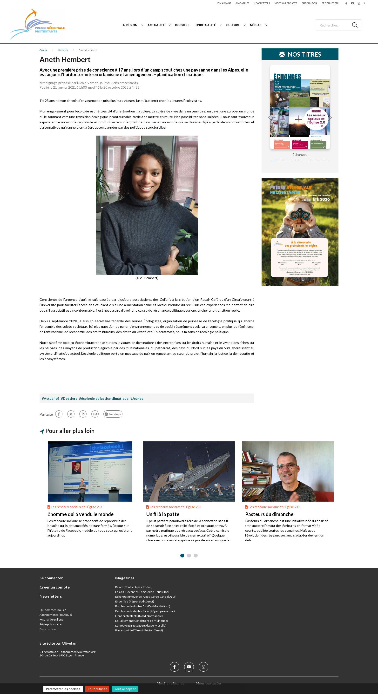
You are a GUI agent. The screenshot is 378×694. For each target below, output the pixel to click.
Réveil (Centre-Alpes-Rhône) (133, 587)
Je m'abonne (224, 3)
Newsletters (262, 3)
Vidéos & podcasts (286, 3)
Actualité (156, 25)
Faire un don (309, 3)
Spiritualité (206, 25)
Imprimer (115, 414)
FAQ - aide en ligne (51, 619)
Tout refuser (97, 689)
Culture (233, 25)
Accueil (43, 49)
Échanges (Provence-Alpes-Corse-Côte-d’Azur (145, 596)
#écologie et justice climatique (103, 398)
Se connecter (330, 3)
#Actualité (50, 398)
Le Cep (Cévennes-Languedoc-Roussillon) (142, 592)
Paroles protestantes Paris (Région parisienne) (145, 611)
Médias (255, 25)
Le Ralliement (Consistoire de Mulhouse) (141, 620)
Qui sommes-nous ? (53, 610)
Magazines (242, 3)
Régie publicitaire (50, 624)
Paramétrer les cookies (63, 689)
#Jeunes (136, 398)
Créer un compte (55, 587)
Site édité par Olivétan (58, 643)
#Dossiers (69, 398)
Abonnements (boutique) (56, 614)
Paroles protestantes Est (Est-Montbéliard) (142, 606)
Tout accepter (125, 689)
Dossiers (182, 25)
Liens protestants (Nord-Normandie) (139, 616)
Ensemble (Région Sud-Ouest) (134, 601)
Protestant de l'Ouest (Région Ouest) (139, 630)
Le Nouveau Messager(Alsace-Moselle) (140, 625)
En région (129, 25)
